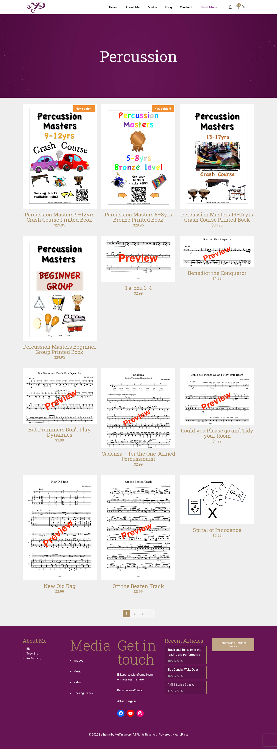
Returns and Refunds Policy (233, 644)
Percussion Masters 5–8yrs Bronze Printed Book (138, 217)
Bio (28, 648)
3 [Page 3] (142, 613)
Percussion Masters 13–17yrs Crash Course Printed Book (217, 217)
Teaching (32, 653)
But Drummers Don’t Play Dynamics (59, 432)
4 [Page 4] (150, 613)
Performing (33, 658)
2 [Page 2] (134, 613)
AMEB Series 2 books (181, 684)
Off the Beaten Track (138, 586)
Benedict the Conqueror (217, 272)
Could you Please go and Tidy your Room (217, 433)
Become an (129, 690)
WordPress (181, 734)
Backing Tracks (83, 693)
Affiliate (126, 701)
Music (77, 671)
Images (78, 660)
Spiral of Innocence (217, 530)
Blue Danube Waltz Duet (183, 669)
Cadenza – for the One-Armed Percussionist (138, 456)
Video (77, 682)
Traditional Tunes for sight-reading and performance (185, 652)
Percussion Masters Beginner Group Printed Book (59, 349)
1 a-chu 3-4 (138, 287)
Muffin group (123, 734)
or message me (130, 679)
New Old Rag (60, 586)
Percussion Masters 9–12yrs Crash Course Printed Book (60, 217)
